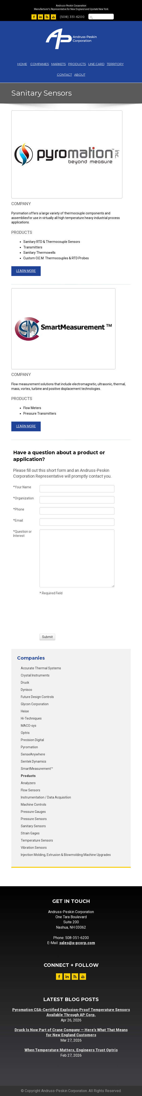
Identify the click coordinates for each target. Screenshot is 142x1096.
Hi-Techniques (31, 718)
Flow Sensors (30, 790)
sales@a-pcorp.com (77, 943)
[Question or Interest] (77, 558)
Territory (115, 64)
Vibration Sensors (34, 847)
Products (77, 64)
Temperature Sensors (37, 840)
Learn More (26, 271)
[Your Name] (77, 488)
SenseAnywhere (33, 754)
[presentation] (57, 613)
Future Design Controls (37, 697)
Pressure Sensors (34, 819)
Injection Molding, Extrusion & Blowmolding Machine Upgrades (66, 855)
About (79, 74)
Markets (58, 64)
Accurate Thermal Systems (41, 668)
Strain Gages (30, 833)
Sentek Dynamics (33, 761)
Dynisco (26, 690)
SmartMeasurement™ (37, 768)
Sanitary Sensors (33, 826)
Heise (25, 711)
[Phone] (77, 511)
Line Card (96, 64)
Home (22, 64)
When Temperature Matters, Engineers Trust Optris (71, 1050)
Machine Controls (33, 804)
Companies (39, 64)
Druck (25, 682)
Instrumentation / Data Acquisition (46, 797)
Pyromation (29, 747)
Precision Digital (32, 740)
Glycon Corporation (35, 704)
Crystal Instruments (35, 675)
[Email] (77, 522)
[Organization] (77, 500)
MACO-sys (28, 725)
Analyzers (28, 783)
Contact (64, 74)
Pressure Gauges (33, 812)
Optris (25, 733)
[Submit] (47, 637)
